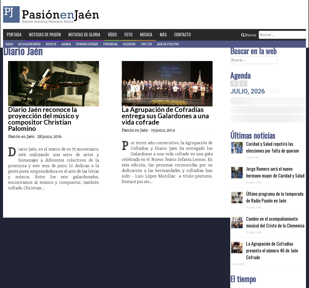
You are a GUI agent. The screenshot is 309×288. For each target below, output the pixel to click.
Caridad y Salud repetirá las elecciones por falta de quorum (272, 147)
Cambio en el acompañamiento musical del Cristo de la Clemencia (275, 222)
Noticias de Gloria (84, 35)
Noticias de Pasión (45, 35)
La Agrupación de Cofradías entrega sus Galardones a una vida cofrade (165, 115)
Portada (14, 35)
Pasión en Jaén (52, 14)
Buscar (248, 35)
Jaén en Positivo (168, 44)
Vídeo (112, 35)
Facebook (129, 44)
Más (163, 35)
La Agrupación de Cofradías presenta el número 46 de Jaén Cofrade (272, 250)
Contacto (182, 35)
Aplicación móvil (29, 44)
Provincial (110, 44)
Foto (128, 35)
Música (146, 35)
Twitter (146, 44)
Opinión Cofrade (87, 44)
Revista (51, 44)
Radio (9, 44)
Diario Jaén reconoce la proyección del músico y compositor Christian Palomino (43, 118)
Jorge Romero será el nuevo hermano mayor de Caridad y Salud (275, 172)
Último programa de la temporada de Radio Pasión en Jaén (274, 197)
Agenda (66, 44)
